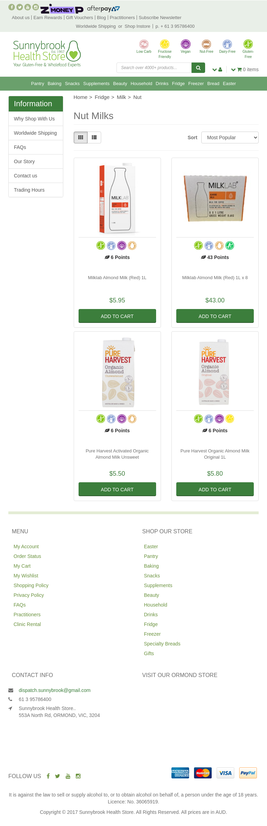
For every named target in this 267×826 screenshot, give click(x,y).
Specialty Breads (162, 643)
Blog (101, 17)
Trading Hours (29, 190)
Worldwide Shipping (96, 26)
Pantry (37, 83)
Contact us (25, 175)
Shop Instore (138, 26)
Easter (229, 83)
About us (21, 17)
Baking (55, 83)
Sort (192, 137)
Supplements (96, 83)
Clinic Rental (27, 624)
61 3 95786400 (35, 699)
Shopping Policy (31, 585)
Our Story (24, 161)
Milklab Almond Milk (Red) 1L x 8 (215, 277)
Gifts (149, 653)
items (245, 69)
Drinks (162, 83)
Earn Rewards (47, 17)
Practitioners (122, 17)
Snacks (72, 83)
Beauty (120, 83)
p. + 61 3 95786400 (174, 26)
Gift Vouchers (79, 17)
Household (141, 83)
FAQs (20, 147)
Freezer (196, 83)
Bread (213, 83)
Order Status (27, 556)
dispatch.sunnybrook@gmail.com (54, 690)
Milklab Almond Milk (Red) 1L (117, 277)
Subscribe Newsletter (160, 17)
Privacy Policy (29, 595)
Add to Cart (117, 316)
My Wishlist (26, 575)
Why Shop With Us (34, 119)
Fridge (178, 83)
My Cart (22, 566)
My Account (26, 546)
